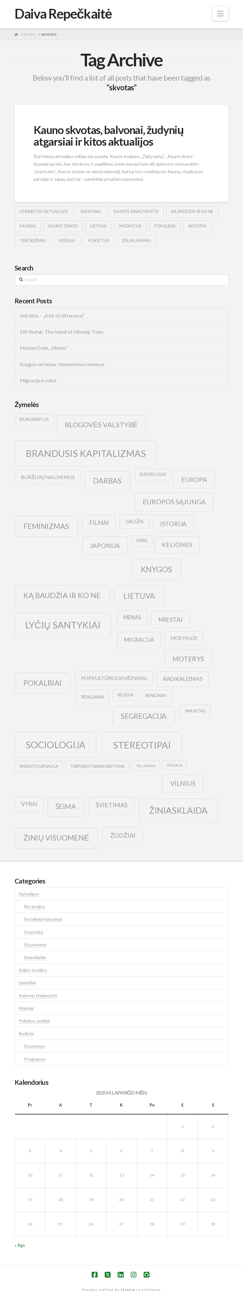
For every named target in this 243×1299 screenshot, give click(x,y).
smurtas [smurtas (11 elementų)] (195, 710)
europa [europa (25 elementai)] (194, 479)
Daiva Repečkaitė (63, 13)
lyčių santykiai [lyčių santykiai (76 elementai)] (63, 625)
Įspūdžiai (27, 982)
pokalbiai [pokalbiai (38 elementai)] (42, 682)
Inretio (128, 1289)
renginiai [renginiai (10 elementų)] (156, 695)
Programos (35, 1059)
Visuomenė (35, 944)
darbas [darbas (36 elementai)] (107, 480)
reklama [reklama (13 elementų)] (92, 697)
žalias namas (136, 240)
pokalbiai (165, 225)
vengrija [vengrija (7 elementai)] (174, 765)
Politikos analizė (34, 1020)
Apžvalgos (29, 893)
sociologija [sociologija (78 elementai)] (55, 744)
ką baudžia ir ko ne (192, 211)
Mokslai (26, 1008)
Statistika (33, 932)
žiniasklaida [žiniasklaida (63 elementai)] (178, 810)
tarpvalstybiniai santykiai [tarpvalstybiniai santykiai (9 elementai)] (97, 766)
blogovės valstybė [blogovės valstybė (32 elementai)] (101, 424)
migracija (130, 225)
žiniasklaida (35, 957)
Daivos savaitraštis (136, 211)
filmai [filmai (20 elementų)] (99, 522)
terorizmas (33, 240)
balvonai (91, 211)
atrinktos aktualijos (44, 211)
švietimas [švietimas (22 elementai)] (112, 805)
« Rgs (20, 1245)
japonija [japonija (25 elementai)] (105, 545)
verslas (67, 240)
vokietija (98, 240)
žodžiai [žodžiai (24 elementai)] (122, 835)
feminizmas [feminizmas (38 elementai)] (46, 526)
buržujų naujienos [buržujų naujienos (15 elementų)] (48, 477)
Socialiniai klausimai (43, 919)
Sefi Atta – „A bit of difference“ (52, 316)
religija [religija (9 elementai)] (125, 695)
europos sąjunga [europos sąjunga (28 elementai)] (174, 502)
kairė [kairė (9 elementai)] (141, 540)
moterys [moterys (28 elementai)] (188, 659)
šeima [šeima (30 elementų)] (65, 806)
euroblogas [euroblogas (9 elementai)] (153, 474)
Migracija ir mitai (38, 380)
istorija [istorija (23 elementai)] (173, 523)
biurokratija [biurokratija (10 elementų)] (34, 419)
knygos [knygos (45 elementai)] (156, 569)
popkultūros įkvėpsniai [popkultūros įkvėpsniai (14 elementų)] (114, 678)
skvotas (197, 225)
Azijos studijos (33, 970)
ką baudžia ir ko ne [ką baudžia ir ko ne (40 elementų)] (62, 595)
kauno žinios (63, 225)
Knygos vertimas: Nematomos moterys (62, 364)
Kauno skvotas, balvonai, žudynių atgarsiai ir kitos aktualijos (109, 135)
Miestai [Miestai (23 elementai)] (170, 619)
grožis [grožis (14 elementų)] (135, 521)
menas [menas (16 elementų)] (132, 617)
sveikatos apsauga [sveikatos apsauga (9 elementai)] (38, 766)
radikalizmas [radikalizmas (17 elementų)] (182, 679)
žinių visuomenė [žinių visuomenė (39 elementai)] (56, 837)
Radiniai (26, 1033)
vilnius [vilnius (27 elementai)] (183, 783)
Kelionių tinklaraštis (38, 995)
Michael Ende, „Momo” (44, 348)
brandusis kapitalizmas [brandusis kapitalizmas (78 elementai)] (86, 453)
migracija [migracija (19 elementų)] (139, 639)
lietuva (98, 225)
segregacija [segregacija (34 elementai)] (143, 716)
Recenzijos (34, 906)
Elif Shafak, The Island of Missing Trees (61, 332)
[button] (220, 13)
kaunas (28, 225)
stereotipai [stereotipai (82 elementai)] (142, 744)
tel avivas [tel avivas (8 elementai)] (145, 766)
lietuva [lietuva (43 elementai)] (139, 595)
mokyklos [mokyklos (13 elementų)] (184, 638)
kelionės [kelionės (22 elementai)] (177, 544)
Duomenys (34, 1046)
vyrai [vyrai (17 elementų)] (29, 804)
